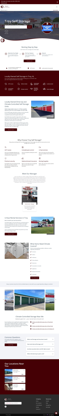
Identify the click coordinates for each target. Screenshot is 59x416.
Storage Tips (48, 405)
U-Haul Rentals (39, 405)
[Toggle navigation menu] (57, 6)
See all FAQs (10, 344)
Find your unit (29, 60)
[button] (6, 32)
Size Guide (48, 407)
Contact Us (38, 409)
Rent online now (34, 277)
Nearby (37, 407)
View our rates (11, 129)
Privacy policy (8, 414)
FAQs (47, 403)
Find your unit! (4, 2)
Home (37, 401)
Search (29, 27)
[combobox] (13, 403)
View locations (55, 10)
